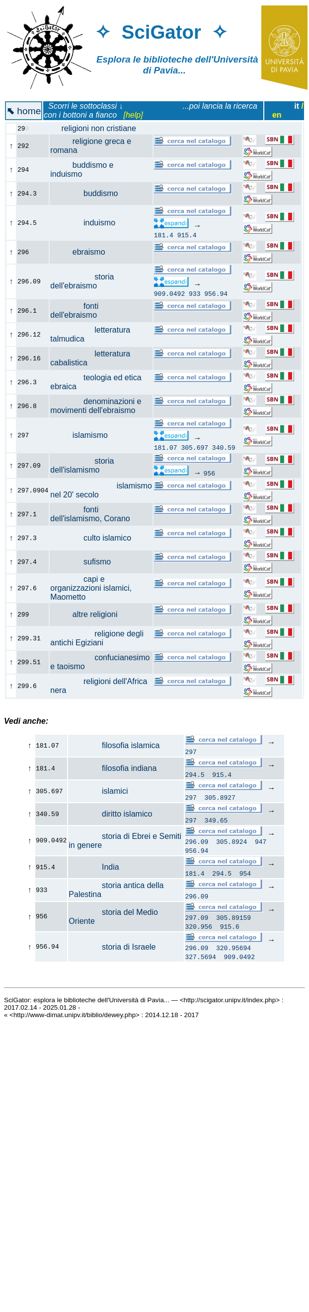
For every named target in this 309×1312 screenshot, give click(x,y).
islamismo (84, 435)
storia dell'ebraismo (82, 281)
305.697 (194, 447)
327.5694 (200, 961)
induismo (88, 222)
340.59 (223, 447)
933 (194, 293)
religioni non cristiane (98, 128)
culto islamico (96, 538)
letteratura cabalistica (90, 358)
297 (190, 751)
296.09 (196, 842)
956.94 (216, 293)
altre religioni (89, 614)
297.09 (196, 920)
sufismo (86, 561)
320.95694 (233, 952)
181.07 (165, 447)
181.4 (163, 234)
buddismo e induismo (81, 169)
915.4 (187, 234)
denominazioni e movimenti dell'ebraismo (98, 405)
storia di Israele (112, 950)
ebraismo (83, 252)
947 (260, 842)
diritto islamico (110, 814)
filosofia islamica (114, 745)
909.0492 (169, 293)
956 (209, 473)
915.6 (229, 929)
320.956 (198, 929)
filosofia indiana (112, 768)
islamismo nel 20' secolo (101, 490)
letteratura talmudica (90, 334)
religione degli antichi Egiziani (97, 638)
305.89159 (233, 920)
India (94, 868)
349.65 (216, 820)
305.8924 (231, 842)
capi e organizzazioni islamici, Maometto (91, 588)
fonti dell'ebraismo (79, 310)
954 (245, 874)
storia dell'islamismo (82, 465)
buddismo (89, 193)
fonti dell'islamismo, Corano (95, 514)
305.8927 (220, 797)
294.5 (194, 774)
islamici (98, 791)
